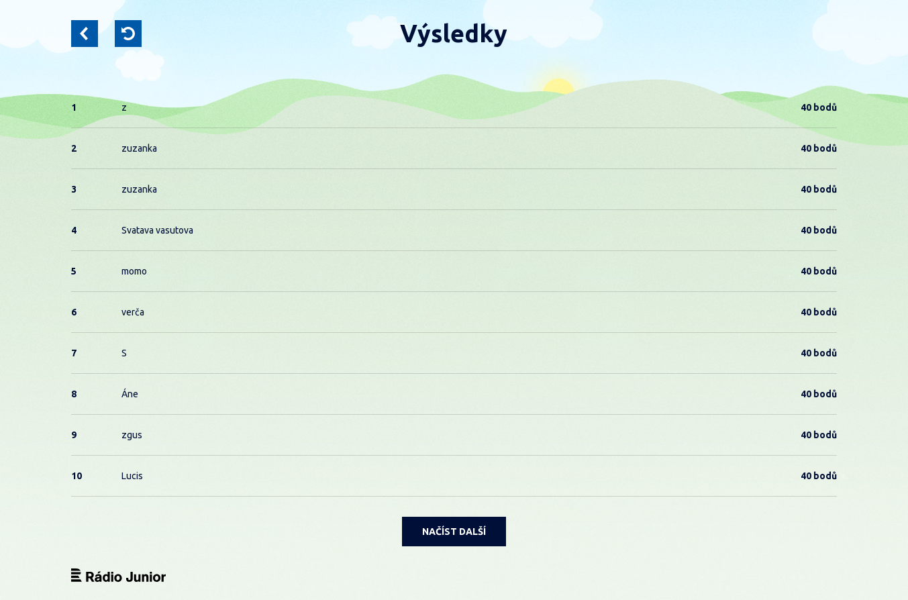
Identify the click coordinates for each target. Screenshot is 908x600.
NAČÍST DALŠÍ (454, 531)
